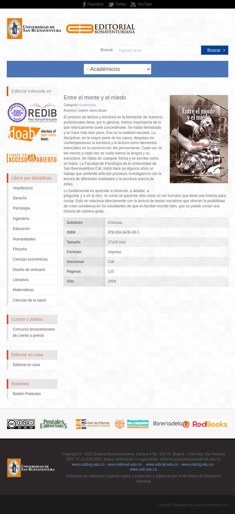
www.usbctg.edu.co (197, 464)
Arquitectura (23, 188)
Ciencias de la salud (29, 300)
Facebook (96, 4)
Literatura (20, 280)
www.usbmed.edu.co (125, 464)
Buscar (106, 49)
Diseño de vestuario (29, 270)
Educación (21, 229)
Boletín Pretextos (27, 394)
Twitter (121, 4)
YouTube (144, 4)
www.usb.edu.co (143, 469)
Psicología (21, 208)
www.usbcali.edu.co (162, 464)
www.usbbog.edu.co (88, 464)
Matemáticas (23, 290)
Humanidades (24, 239)
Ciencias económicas (30, 259)
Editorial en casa (26, 365)
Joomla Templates (173, 505)
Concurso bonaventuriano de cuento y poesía (34, 332)
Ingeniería (21, 218)
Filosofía (20, 249)
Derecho (20, 198)
